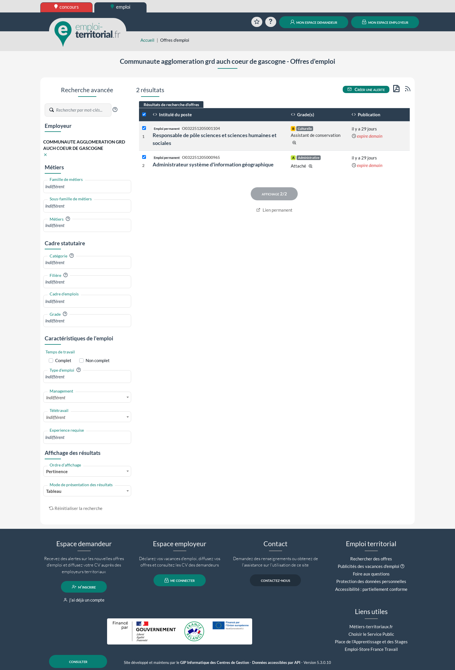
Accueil (147, 40)
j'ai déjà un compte (84, 599)
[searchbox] (87, 186)
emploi (120, 7)
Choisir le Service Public (371, 634)
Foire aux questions (371, 573)
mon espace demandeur (313, 22)
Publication (365, 114)
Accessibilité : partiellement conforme (371, 589)
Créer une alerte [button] (366, 89)
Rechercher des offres (371, 558)
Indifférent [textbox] (55, 397)
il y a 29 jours (364, 128)
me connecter (180, 580)
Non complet (98, 360)
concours (66, 7)
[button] (115, 109)
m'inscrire (84, 586)
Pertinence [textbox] (57, 471)
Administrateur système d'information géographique (213, 164)
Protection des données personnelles (371, 581)
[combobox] (87, 186)
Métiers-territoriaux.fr (371, 626)
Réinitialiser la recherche (75, 508)
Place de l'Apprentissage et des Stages (371, 641)
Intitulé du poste (172, 114)
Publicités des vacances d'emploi (368, 566)
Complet (63, 360)
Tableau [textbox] (54, 491)
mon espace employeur (385, 22)
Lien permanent (274, 210)
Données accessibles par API (276, 662)
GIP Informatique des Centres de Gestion (214, 662)
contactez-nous (275, 580)
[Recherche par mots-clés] (83, 110)
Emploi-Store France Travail (371, 649)
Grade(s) (302, 114)
